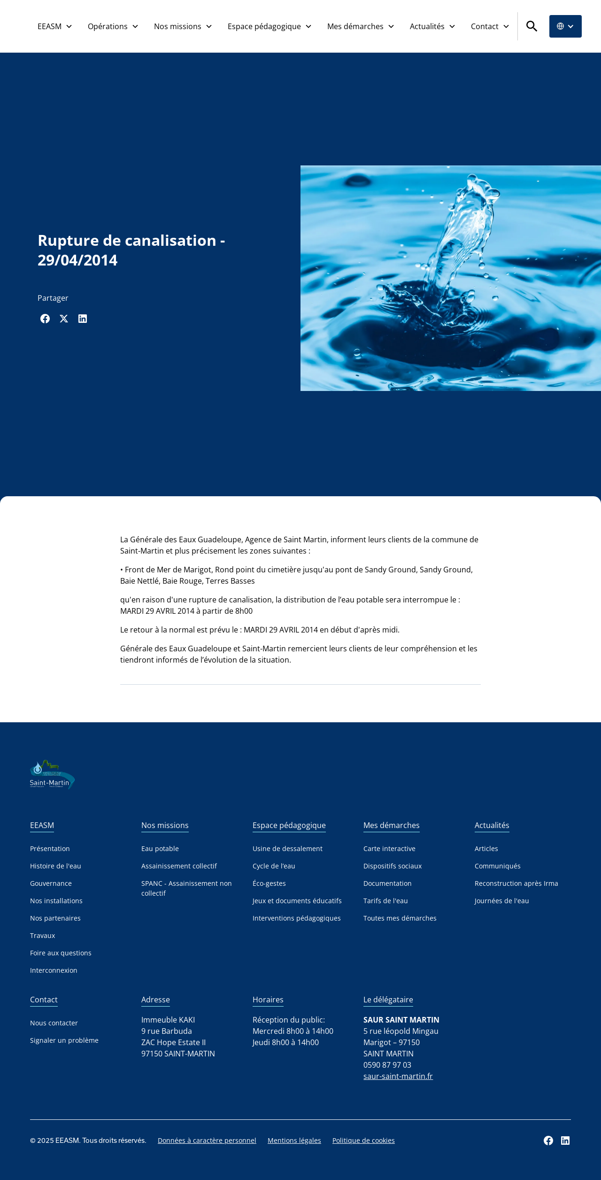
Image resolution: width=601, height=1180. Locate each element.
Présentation (50, 848)
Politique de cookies (363, 1140)
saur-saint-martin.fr (398, 1076)
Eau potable (160, 848)
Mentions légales (294, 1140)
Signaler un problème (64, 1040)
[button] (55, 26)
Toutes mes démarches (400, 918)
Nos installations (56, 900)
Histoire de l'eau (55, 865)
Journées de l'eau (502, 900)
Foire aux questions (61, 952)
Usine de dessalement (288, 848)
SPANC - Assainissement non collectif (186, 888)
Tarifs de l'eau (385, 900)
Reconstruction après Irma (516, 883)
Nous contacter (54, 1022)
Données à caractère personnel (207, 1140)
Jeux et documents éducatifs (297, 900)
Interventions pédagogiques (297, 918)
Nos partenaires (55, 918)
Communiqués (498, 865)
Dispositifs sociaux (392, 865)
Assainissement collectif (179, 865)
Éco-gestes (269, 883)
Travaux (42, 935)
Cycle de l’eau (274, 865)
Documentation (387, 883)
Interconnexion (53, 970)
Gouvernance (51, 883)
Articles (486, 848)
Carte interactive (389, 848)
